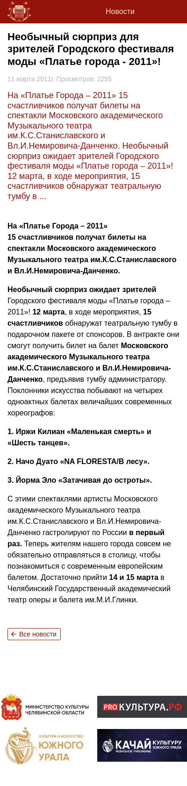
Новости (120, 11)
